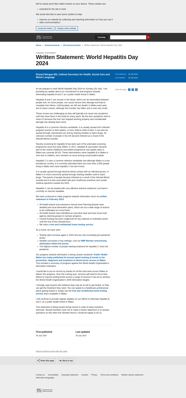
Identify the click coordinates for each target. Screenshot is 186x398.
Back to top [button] (67, 361)
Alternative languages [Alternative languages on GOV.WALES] (45, 378)
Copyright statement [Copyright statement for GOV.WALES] (69, 375)
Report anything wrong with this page (51, 351)
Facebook (133, 89)
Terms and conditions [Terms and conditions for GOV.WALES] (109, 375)
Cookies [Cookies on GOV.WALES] (84, 375)
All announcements (72, 45)
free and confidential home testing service (71, 224)
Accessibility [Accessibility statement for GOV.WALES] (53, 375)
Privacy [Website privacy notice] (94, 375)
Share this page (47, 361)
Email (136, 89)
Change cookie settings (66, 28)
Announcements (52, 45)
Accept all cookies (45, 28)
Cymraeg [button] (101, 37)
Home (38, 45)
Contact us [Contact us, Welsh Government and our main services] (40, 375)
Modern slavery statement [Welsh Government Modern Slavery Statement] (132, 375)
